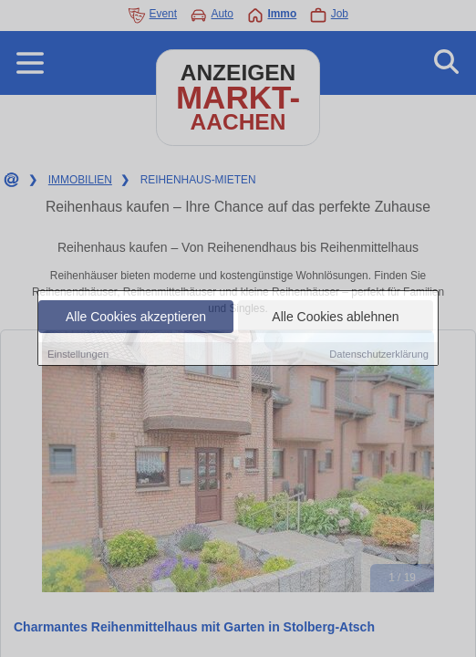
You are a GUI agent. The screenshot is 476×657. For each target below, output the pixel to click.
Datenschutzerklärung (379, 354)
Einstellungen (78, 354)
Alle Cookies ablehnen (335, 316)
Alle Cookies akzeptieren (136, 316)
